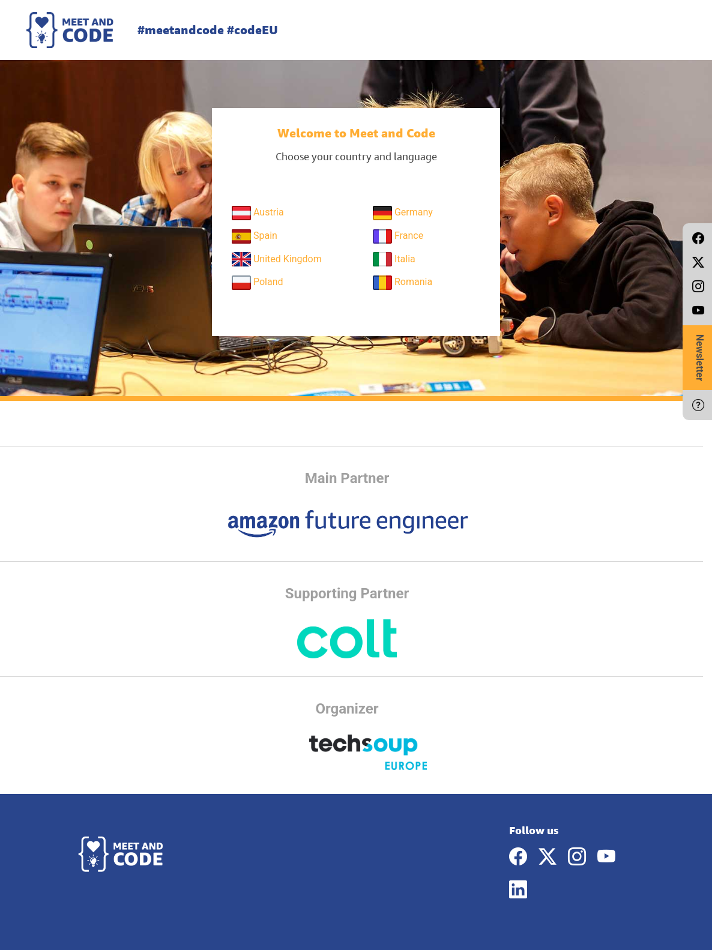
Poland (257, 282)
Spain (254, 236)
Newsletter (699, 357)
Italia (394, 259)
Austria (258, 213)
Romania (402, 282)
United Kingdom (277, 259)
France (398, 236)
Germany (403, 213)
